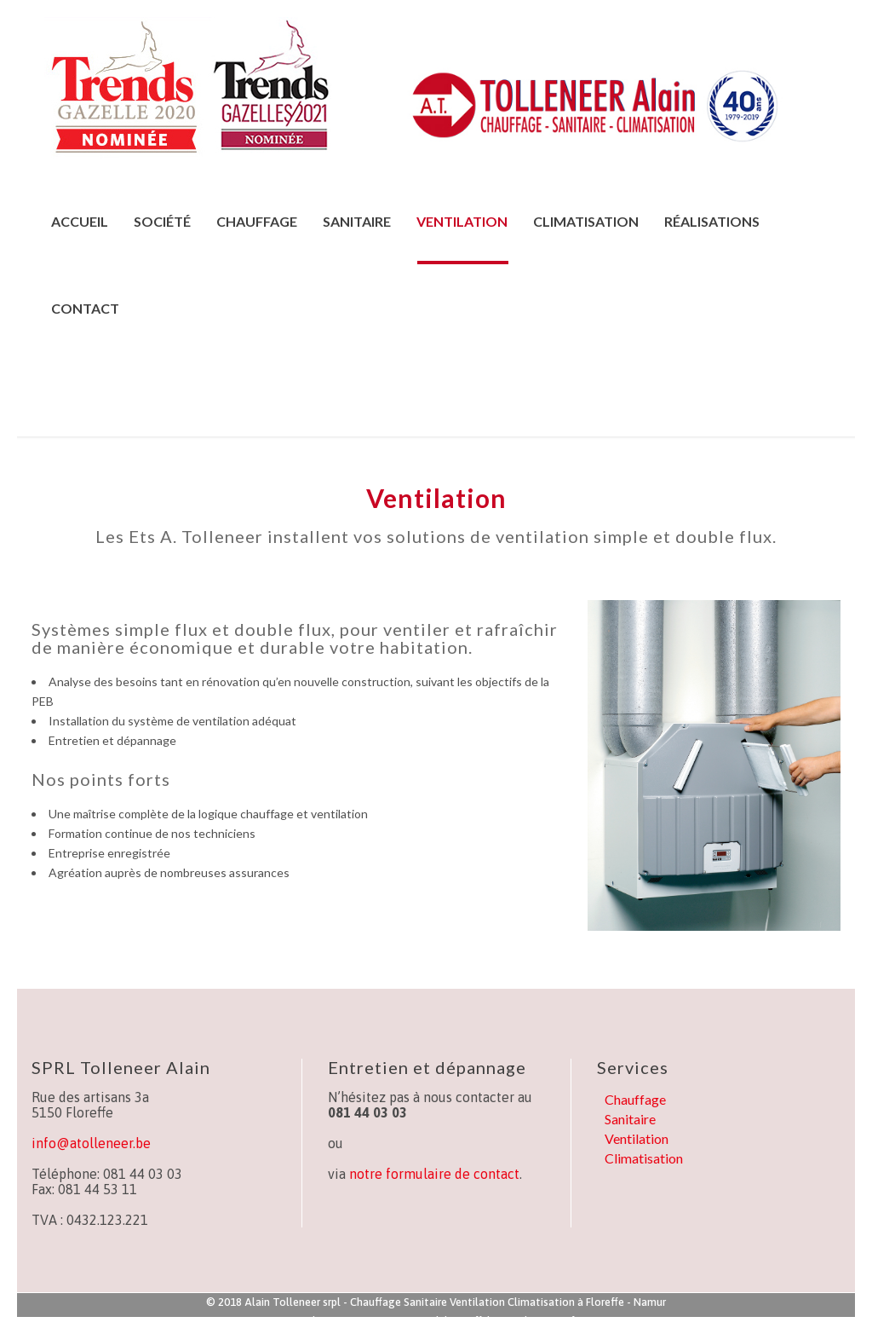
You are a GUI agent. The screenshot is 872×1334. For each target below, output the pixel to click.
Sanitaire (630, 1119)
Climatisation (644, 1158)
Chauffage (635, 1099)
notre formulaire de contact (434, 1173)
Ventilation (636, 1138)
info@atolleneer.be (91, 1143)
